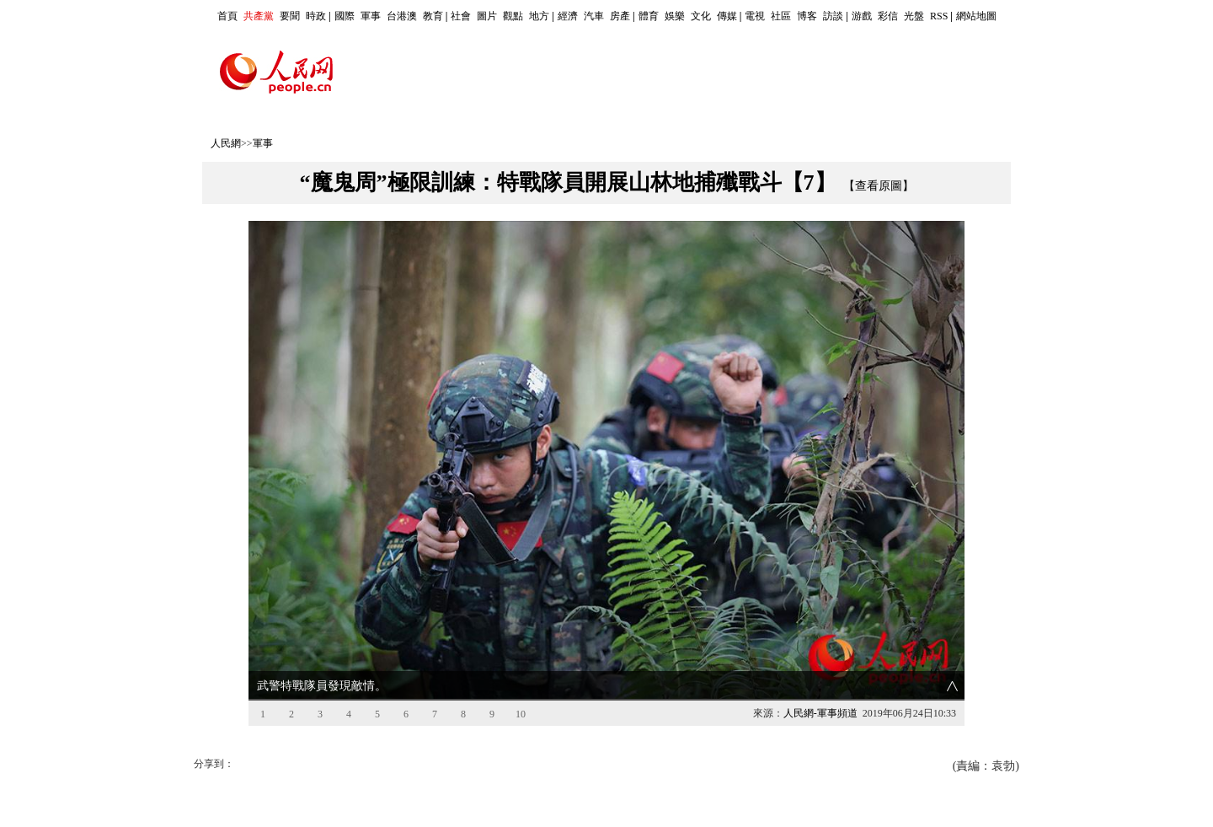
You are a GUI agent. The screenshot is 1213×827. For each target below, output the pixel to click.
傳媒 (727, 16)
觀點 (513, 16)
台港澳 (402, 16)
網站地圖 (976, 16)
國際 (344, 16)
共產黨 (258, 16)
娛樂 (675, 16)
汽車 (594, 16)
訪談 (833, 16)
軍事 (371, 16)
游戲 (862, 16)
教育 (433, 16)
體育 (649, 16)
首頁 (227, 16)
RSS (939, 16)
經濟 (568, 16)
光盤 (914, 16)
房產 (620, 16)
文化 (701, 16)
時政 (316, 16)
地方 (539, 16)
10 (521, 714)
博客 (807, 16)
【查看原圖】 (878, 186)
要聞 (290, 16)
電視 (755, 16)
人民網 (226, 143)
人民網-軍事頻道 (820, 713)
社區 (781, 16)
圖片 (487, 16)
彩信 (888, 16)
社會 (461, 16)
